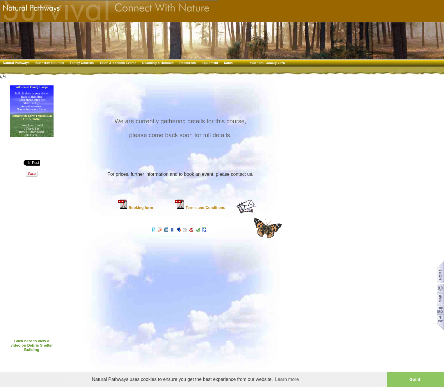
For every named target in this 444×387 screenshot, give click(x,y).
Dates (228, 62)
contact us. (242, 174)
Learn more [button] (287, 379)
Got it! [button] (415, 379)
